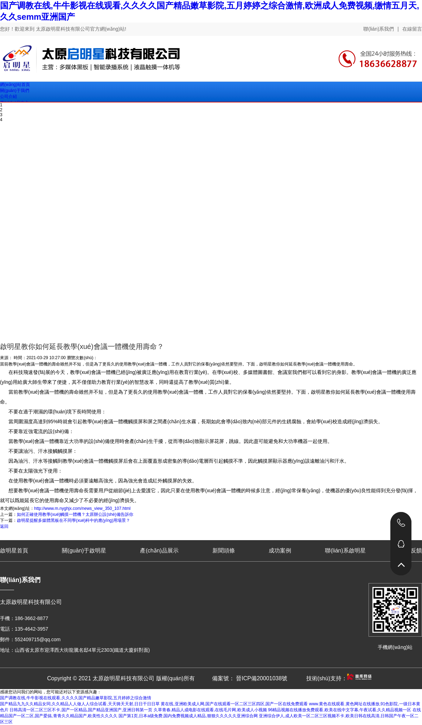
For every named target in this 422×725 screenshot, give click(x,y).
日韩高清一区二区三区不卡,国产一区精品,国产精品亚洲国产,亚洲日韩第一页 (80, 709)
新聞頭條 (223, 551)
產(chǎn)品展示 (159, 551)
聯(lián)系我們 (378, 29)
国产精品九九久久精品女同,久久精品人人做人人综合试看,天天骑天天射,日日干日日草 (80, 703)
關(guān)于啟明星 (84, 551)
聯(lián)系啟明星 (345, 551)
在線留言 (412, 29)
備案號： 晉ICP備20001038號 (249, 678)
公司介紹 (8, 96)
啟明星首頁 (14, 551)
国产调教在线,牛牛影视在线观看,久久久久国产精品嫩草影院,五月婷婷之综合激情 (75, 697)
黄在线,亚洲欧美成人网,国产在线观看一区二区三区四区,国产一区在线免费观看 (234, 703)
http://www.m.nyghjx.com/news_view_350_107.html (82, 508)
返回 (4, 526)
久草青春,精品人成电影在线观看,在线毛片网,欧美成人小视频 (210, 709)
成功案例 (280, 551)
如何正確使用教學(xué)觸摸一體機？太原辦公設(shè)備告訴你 (75, 514)
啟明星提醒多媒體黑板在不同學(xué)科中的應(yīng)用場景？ (73, 520)
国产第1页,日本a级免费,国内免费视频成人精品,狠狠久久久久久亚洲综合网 (188, 715)
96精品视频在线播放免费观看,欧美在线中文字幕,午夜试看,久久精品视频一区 (339, 709)
